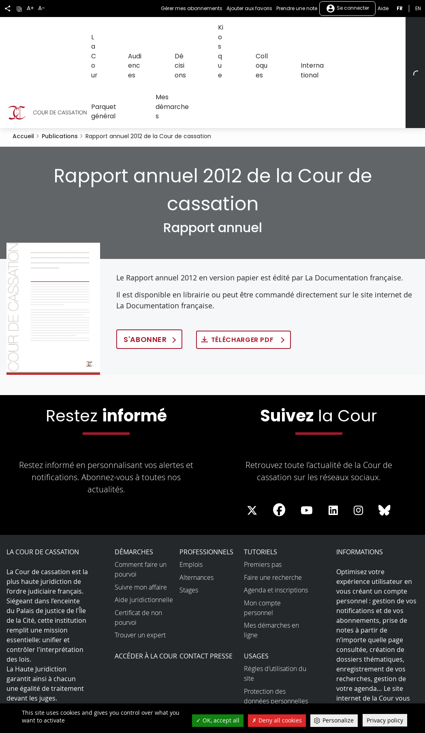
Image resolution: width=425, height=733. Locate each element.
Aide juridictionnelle (144, 518)
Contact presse (206, 575)
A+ (30, 8)
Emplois (191, 483)
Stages (188, 508)
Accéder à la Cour (146, 575)
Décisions (169, 31)
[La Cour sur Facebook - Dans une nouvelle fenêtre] (279, 428)
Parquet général (322, 31)
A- (41, 8)
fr (400, 8)
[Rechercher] (413, 32)
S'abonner (145, 259)
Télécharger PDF (243, 259)
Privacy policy (385, 720)
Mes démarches (376, 31)
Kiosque (202, 31)
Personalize (338, 720)
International (274, 31)
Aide (383, 8)
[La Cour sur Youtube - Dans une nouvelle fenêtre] (307, 429)
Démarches (134, 470)
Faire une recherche (273, 496)
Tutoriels (260, 470)
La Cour (100, 31)
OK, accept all (217, 720)
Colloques (234, 31)
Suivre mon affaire (141, 506)
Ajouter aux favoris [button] (249, 8)
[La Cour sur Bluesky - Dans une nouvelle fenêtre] (384, 429)
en (418, 8)
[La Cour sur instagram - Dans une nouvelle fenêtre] (358, 429)
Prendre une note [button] (296, 8)
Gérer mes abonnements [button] (191, 8)
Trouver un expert (140, 553)
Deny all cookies (277, 720)
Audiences (134, 31)
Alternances (196, 496)
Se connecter (347, 8)
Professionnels (206, 470)
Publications (60, 55)
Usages (256, 575)
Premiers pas (263, 483)
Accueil (23, 55)
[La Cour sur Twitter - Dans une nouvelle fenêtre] (252, 429)
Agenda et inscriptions (276, 508)
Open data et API (268, 655)
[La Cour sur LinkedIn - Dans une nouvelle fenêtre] (333, 429)
